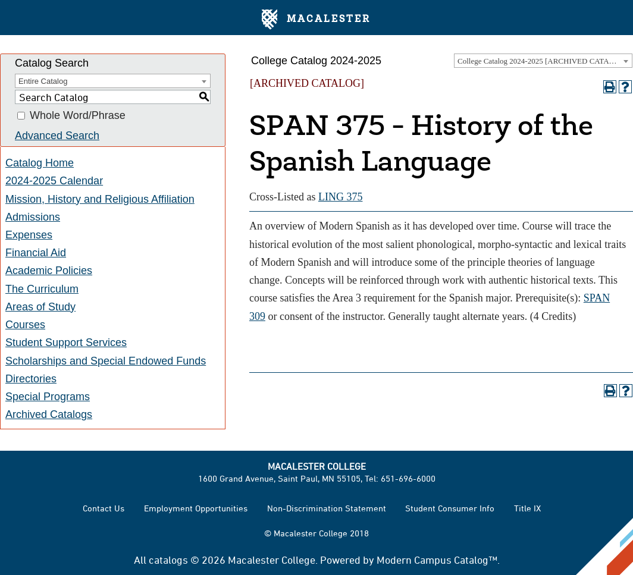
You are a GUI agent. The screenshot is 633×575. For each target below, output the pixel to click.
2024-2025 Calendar (54, 181)
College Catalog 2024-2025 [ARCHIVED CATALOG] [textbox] (542, 60)
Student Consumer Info (449, 508)
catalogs (168, 559)
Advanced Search (57, 136)
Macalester (316, 19)
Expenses (28, 235)
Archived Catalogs (48, 414)
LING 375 (340, 197)
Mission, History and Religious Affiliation (100, 199)
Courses (25, 325)
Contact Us (103, 508)
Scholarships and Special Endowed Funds (105, 361)
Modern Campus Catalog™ (437, 559)
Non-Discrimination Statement (326, 508)
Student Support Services (66, 342)
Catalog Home (39, 163)
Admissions (32, 217)
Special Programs (47, 397)
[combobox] (543, 61)
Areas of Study (40, 307)
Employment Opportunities (195, 508)
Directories (31, 379)
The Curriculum (42, 289)
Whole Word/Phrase (78, 116)
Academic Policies (48, 270)
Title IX (527, 508)
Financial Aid (35, 253)
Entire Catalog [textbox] (42, 81)
